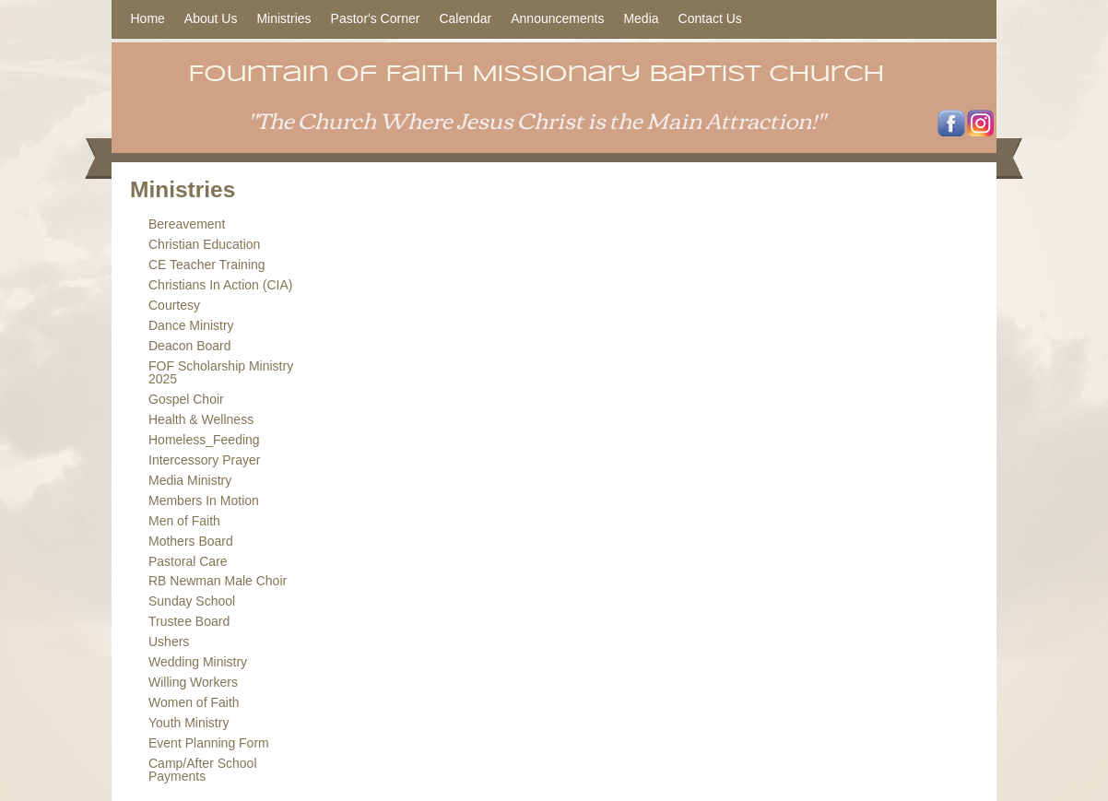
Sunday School (191, 601)
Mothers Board (190, 541)
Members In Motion (203, 500)
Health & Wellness (200, 419)
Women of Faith (194, 702)
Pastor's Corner (375, 18)
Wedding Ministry (197, 661)
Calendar (465, 18)
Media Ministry (189, 480)
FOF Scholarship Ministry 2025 (220, 372)
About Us (211, 18)
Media (640, 18)
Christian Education (204, 244)
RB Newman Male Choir (217, 580)
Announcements (557, 18)
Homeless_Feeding (204, 439)
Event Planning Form (208, 743)
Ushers (168, 641)
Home (148, 18)
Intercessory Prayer (204, 460)
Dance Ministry (191, 325)
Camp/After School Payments (202, 769)
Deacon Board (189, 345)
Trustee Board (189, 621)
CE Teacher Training (206, 264)
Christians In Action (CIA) (220, 284)
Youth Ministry (188, 722)
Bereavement (186, 224)
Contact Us (710, 18)
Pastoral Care (188, 561)
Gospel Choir (186, 399)
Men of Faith (184, 520)
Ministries (283, 18)
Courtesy (174, 305)
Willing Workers (193, 682)
